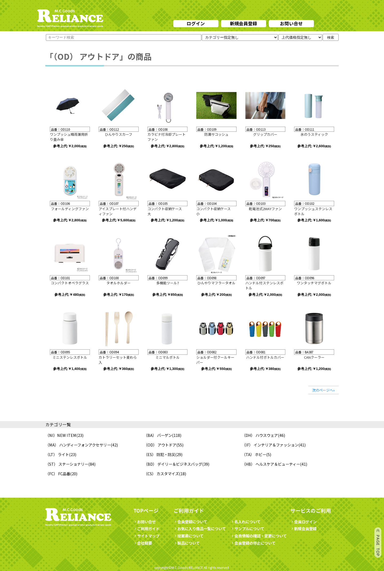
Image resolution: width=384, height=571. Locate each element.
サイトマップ (146, 535)
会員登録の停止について (255, 543)
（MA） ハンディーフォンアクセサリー (78, 445)
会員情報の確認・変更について (259, 535)
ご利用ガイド (146, 528)
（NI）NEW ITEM (60, 435)
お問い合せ (291, 23)
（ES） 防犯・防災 (159, 454)
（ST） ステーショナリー (66, 464)
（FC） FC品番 (57, 473)
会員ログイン (303, 521)
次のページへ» (323, 390)
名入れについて (246, 521)
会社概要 (142, 543)
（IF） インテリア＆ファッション (270, 445)
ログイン (196, 23)
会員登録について (190, 521)
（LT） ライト (57, 454)
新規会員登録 (243, 23)
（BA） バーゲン (158, 435)
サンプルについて (247, 528)
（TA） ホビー (254, 454)
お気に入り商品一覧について (200, 528)
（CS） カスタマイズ (161, 473)
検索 (330, 37)
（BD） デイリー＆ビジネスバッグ (173, 464)
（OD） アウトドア (160, 445)
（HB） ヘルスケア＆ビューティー (271, 464)
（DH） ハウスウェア (260, 435)
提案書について (188, 535)
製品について (187, 543)
